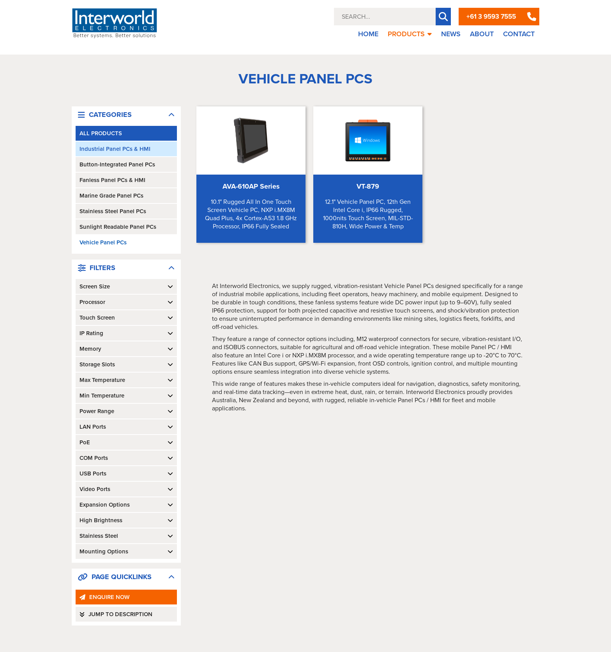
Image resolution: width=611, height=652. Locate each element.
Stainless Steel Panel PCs (112, 211)
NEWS (451, 34)
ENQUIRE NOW (104, 597)
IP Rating (126, 333)
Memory (126, 349)
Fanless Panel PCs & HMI (112, 180)
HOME (368, 34)
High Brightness (126, 520)
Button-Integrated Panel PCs (117, 164)
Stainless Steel (126, 536)
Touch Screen (126, 317)
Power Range (126, 411)
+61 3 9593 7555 (491, 16)
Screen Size (126, 286)
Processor (126, 302)
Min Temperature (126, 395)
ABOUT (482, 34)
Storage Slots (126, 364)
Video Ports (126, 489)
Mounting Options (126, 551)
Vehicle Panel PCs (103, 242)
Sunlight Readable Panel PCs (117, 227)
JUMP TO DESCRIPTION (115, 614)
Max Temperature (126, 380)
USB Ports (126, 473)
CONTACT (519, 34)
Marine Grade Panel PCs (111, 195)
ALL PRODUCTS (100, 133)
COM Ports (126, 458)
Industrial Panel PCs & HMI (114, 149)
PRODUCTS (410, 34)
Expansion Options (126, 504)
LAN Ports (126, 426)
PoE (126, 442)
